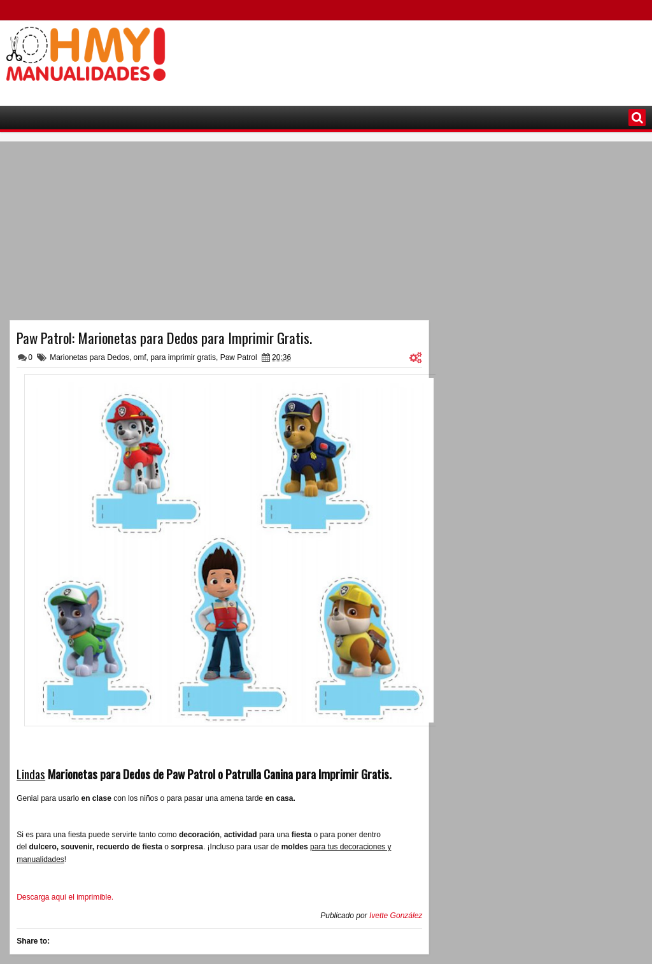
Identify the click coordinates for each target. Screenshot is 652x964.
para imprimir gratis (183, 357)
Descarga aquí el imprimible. (65, 897)
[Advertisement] (414, 58)
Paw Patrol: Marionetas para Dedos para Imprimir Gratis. (164, 338)
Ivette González (395, 915)
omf (140, 357)
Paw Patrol (238, 357)
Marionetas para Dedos (89, 357)
